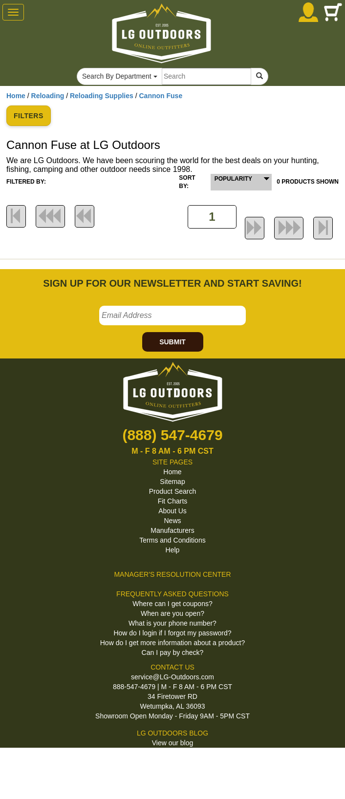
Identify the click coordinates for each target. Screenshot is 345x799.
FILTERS (28, 116)
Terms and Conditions (172, 540)
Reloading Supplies (101, 96)
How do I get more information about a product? (172, 643)
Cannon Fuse (161, 96)
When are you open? (172, 613)
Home (15, 96)
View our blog (173, 743)
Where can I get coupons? (172, 604)
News (172, 521)
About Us (172, 511)
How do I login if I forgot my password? (172, 633)
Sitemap (172, 481)
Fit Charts (173, 501)
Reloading (48, 96)
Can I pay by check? (173, 652)
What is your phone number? (172, 623)
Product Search (172, 491)
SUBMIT (172, 342)
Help (173, 550)
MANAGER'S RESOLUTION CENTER (172, 574)
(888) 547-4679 (172, 435)
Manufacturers (172, 530)
